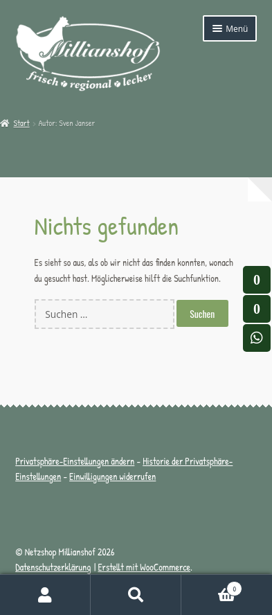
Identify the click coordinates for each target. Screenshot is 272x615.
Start (21, 123)
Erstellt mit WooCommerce (144, 567)
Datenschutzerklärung (53, 567)
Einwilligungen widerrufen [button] (112, 476)
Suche (136, 595)
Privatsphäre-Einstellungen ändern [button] (74, 461)
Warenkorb (211, 586)
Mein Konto (45, 595)
